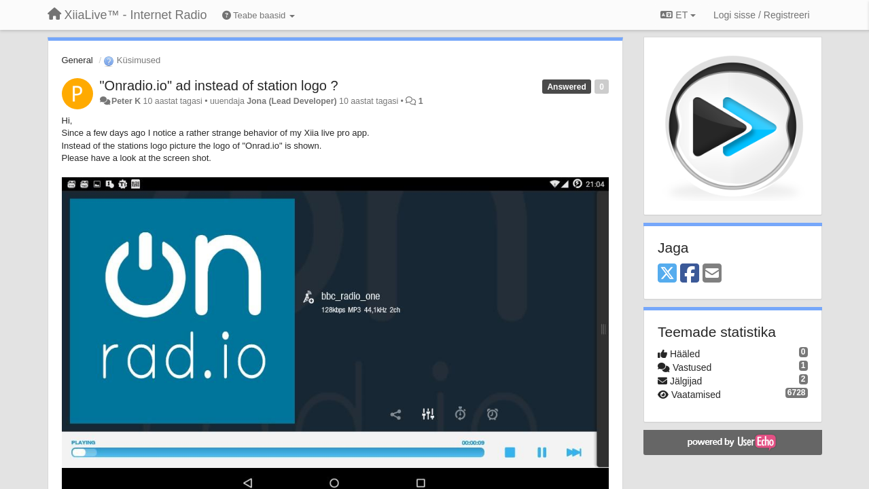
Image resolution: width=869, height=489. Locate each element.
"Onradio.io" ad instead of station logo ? (219, 85)
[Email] (712, 274)
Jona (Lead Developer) (291, 101)
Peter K (126, 101)
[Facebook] (689, 274)
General (77, 60)
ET (677, 15)
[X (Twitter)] (667, 274)
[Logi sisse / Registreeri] (761, 14)
